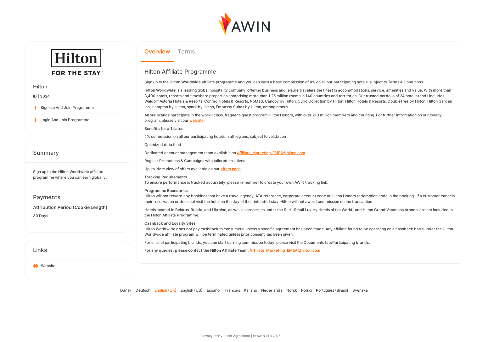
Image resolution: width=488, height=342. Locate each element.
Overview (157, 51)
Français (232, 290)
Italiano (250, 290)
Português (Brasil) (332, 290)
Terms (186, 51)
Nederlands (271, 290)
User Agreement (237, 336)
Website (44, 266)
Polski (306, 290)
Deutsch (143, 290)
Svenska (360, 290)
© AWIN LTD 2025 (266, 336)
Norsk (291, 290)
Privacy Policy (211, 336)
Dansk (126, 290)
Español (214, 290)
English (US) (192, 290)
